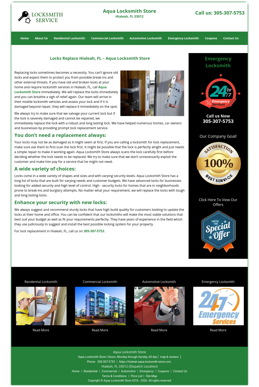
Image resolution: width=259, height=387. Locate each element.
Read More (41, 330)
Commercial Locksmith (107, 38)
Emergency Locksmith (183, 38)
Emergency (147, 371)
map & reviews (169, 356)
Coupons (211, 38)
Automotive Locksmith (146, 38)
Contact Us (231, 38)
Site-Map (151, 376)
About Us (41, 38)
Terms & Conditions (114, 376)
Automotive (128, 371)
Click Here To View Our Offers (218, 202)
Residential (91, 371)
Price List (136, 376)
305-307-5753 (229, 12)
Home (24, 38)
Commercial (109, 371)
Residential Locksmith (69, 38)
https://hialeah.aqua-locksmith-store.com (145, 361)
